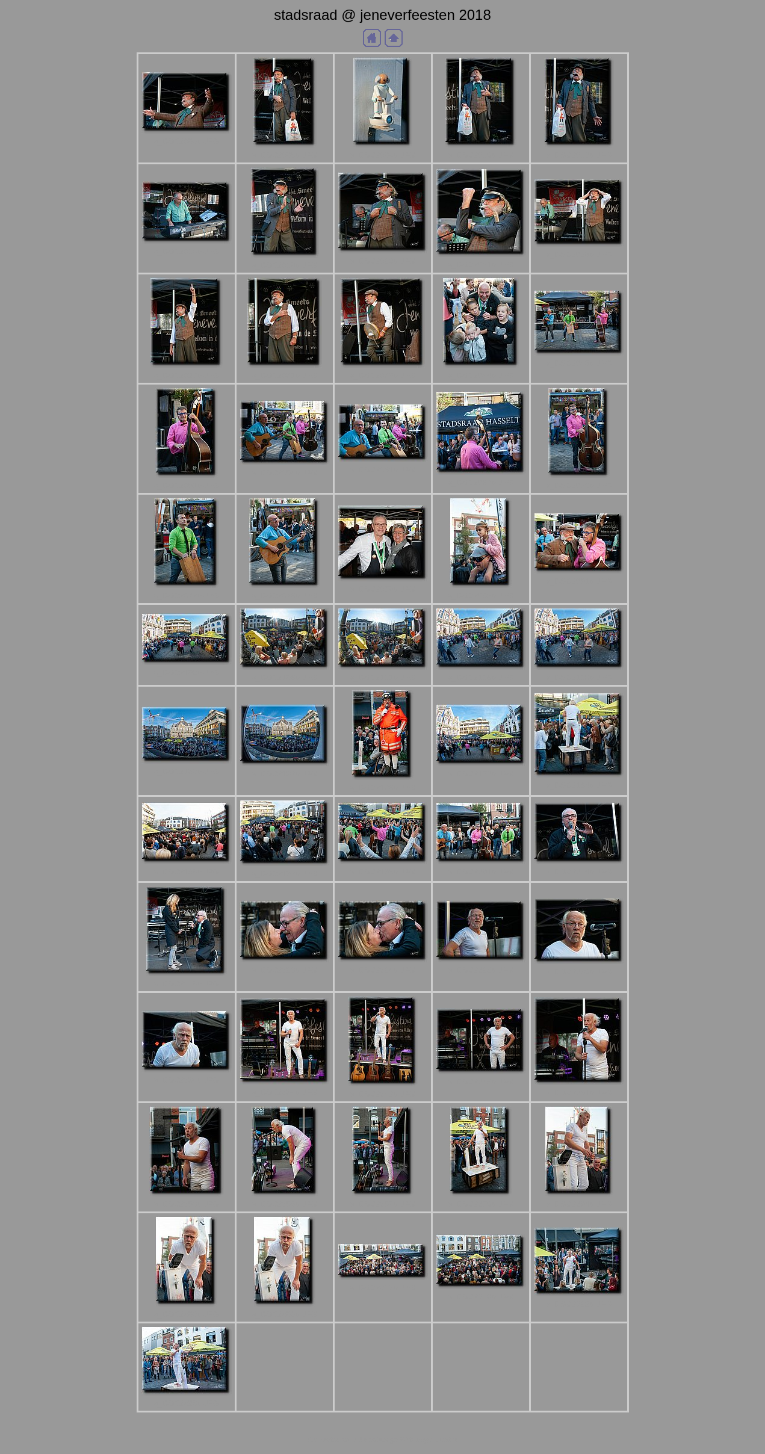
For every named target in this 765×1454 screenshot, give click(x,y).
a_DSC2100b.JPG (186, 672)
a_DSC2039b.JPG (383, 375)
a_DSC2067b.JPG (481, 482)
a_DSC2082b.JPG (481, 595)
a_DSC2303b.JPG (285, 1314)
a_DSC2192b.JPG (285, 873)
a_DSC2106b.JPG (285, 677)
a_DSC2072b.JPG (186, 595)
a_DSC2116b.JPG (481, 677)
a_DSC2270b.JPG (481, 1203)
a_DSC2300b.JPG (186, 1314)
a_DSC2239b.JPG (285, 1092)
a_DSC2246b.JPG (481, 1081)
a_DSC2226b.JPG (481, 969)
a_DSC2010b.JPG (481, 154)
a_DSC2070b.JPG (579, 485)
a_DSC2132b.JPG (285, 773)
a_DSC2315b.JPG (383, 1287)
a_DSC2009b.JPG (383, 154)
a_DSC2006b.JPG (285, 154)
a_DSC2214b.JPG (579, 871)
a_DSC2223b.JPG (285, 969)
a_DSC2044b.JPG (481, 375)
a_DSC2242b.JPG (383, 1093)
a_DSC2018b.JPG (285, 265)
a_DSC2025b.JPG (579, 254)
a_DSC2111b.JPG (383, 677)
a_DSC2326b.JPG (186, 1403)
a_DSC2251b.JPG (579, 1092)
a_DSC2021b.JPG (481, 264)
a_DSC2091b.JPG (579, 581)
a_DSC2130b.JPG (186, 771)
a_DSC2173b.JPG (481, 773)
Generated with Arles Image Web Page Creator (383, 1439)
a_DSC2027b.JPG (186, 375)
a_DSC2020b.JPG (383, 260)
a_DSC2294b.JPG (579, 1203)
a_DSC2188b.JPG (186, 871)
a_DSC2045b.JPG (579, 363)
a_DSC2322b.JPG (579, 1303)
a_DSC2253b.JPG (186, 1203)
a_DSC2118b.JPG (579, 677)
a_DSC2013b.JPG (579, 154)
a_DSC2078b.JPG (383, 588)
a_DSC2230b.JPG (579, 971)
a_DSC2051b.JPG (186, 485)
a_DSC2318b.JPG (481, 1296)
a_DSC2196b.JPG (383, 871)
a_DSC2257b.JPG (383, 1203)
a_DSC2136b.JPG (383, 787)
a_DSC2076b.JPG (285, 595)
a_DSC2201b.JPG (481, 871)
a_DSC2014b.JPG (186, 251)
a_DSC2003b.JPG (186, 141)
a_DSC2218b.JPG (186, 983)
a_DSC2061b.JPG (383, 469)
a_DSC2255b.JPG (285, 1203)
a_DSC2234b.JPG (186, 1079)
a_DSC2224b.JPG (383, 969)
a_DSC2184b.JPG (579, 785)
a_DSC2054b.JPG (285, 472)
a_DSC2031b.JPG (285, 375)
